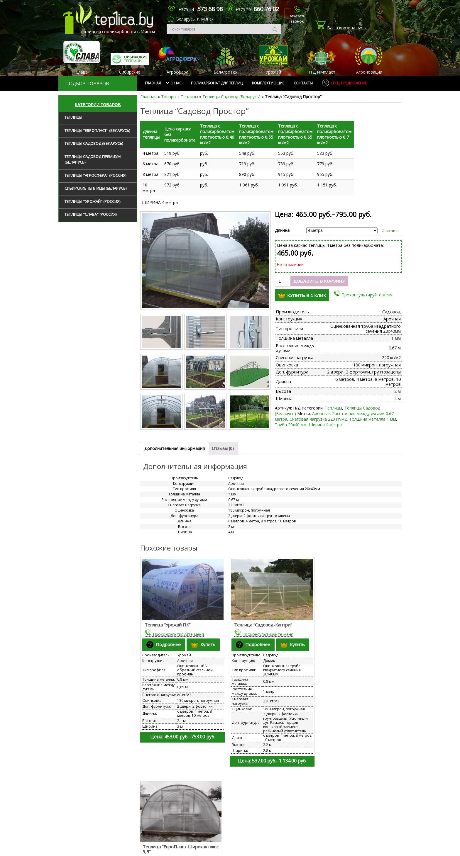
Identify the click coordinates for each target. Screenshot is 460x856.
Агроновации (369, 72)
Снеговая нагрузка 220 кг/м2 (318, 413)
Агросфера (177, 72)
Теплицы (189, 96)
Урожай (273, 72)
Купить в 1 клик (302, 289)
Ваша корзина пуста (347, 27)
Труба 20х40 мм (291, 419)
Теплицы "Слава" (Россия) (90, 214)
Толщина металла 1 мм (372, 413)
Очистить (390, 225)
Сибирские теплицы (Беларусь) (95, 188)
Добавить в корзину (319, 275)
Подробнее (164, 638)
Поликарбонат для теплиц (217, 83)
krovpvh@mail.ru (257, 824)
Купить (204, 638)
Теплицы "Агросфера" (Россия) (95, 175)
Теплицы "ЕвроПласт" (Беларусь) (97, 130)
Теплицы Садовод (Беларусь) (231, 96)
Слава (82, 72)
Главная (153, 83)
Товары (168, 96)
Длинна (282, 224)
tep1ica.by (110, 19)
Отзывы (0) (223, 443)
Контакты (303, 83)
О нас (176, 83)
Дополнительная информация (174, 443)
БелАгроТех (225, 72)
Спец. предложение (349, 83)
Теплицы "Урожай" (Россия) (92, 201)
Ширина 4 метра (325, 419)
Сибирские (129, 72)
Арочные (321, 408)
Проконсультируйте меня (367, 289)
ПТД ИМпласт (321, 72)
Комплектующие (268, 83)
